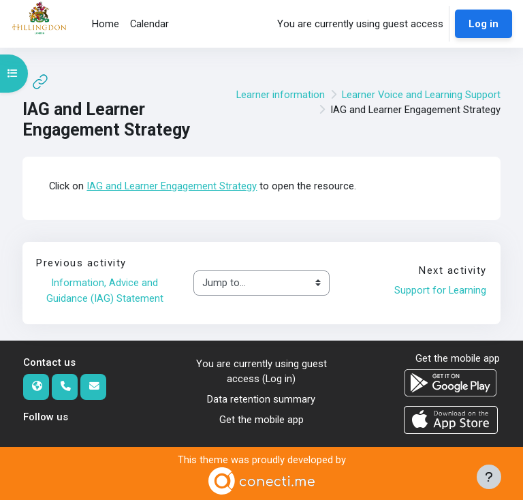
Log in (483, 24)
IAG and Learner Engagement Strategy (171, 186)
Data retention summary (261, 399)
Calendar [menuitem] (149, 24)
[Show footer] (489, 477)
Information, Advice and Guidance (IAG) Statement (104, 290)
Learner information (280, 95)
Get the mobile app (261, 419)
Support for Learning (440, 290)
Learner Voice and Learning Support (421, 95)
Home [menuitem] (105, 24)
